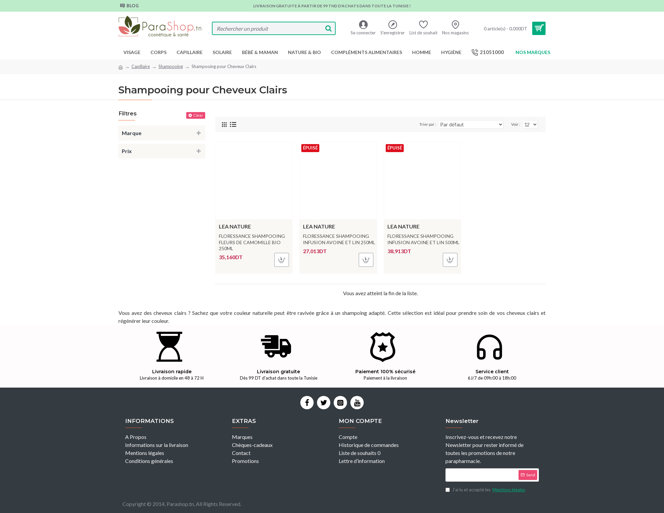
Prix (127, 151)
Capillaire (140, 66)
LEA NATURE (235, 226)
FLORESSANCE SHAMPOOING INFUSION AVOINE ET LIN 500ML (423, 239)
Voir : (516, 124)
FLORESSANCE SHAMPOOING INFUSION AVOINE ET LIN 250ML (339, 239)
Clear (198, 115)
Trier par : (438, 124)
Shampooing (170, 66)
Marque (131, 133)
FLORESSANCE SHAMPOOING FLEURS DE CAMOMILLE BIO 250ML (252, 242)
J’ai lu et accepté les (485, 490)
